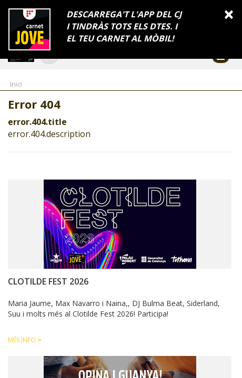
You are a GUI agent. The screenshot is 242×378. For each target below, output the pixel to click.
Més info (25, 339)
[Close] (229, 14)
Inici (16, 84)
